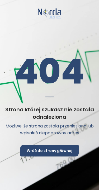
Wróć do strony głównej (49, 150)
